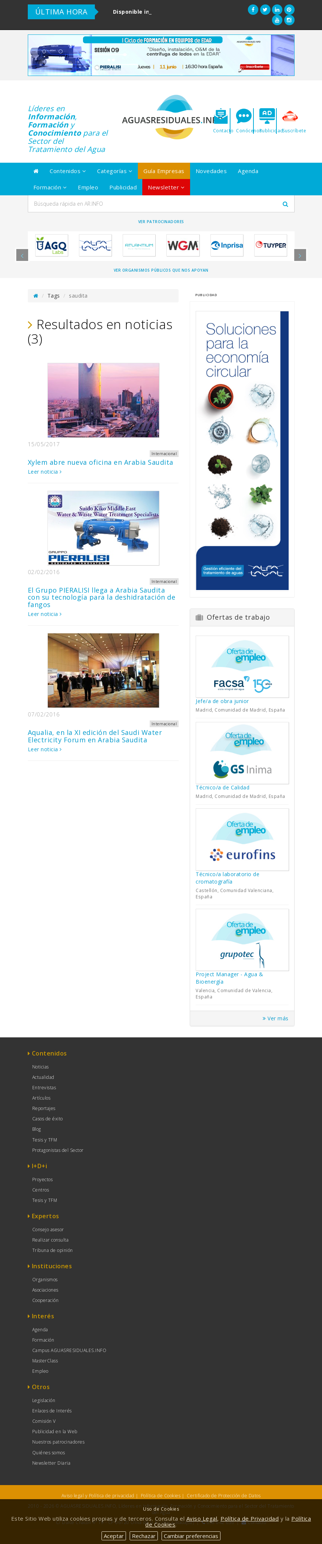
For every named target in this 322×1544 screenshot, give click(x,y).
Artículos (41, 1098)
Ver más (276, 1018)
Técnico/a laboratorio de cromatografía (227, 878)
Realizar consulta (50, 1240)
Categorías (114, 171)
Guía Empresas (164, 171)
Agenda (248, 171)
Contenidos (68, 171)
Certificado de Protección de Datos (223, 1495)
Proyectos (42, 1179)
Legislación (44, 1400)
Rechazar (144, 1536)
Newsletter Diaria (51, 1463)
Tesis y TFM (44, 1140)
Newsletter (166, 187)
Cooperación (45, 1300)
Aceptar (114, 1536)
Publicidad (123, 187)
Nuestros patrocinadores (58, 1442)
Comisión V (44, 1421)
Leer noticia (45, 471)
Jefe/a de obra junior (222, 701)
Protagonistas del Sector (58, 1150)
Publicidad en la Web (54, 1431)
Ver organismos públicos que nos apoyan (161, 270)
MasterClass (45, 1361)
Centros (40, 1190)
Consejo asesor (48, 1229)
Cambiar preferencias (191, 1536)
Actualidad (43, 1077)
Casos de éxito (47, 1119)
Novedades (211, 171)
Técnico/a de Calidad (222, 787)
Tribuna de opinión (52, 1250)
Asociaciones (45, 1290)
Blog (36, 1129)
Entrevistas (44, 1087)
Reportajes (44, 1108)
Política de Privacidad (249, 1518)
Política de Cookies (161, 1495)
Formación (50, 187)
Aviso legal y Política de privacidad (98, 1495)
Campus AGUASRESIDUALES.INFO (69, 1350)
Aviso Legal (202, 1518)
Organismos (45, 1279)
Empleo (88, 187)
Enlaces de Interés (52, 1411)
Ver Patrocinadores (161, 221)
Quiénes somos (48, 1452)
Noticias (40, 1067)
